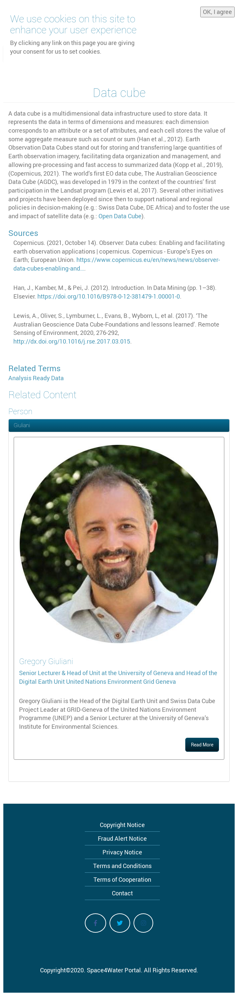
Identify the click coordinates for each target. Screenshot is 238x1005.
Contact (122, 893)
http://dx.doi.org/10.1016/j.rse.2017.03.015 (71, 341)
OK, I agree (217, 9)
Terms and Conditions (122, 866)
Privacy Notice (122, 852)
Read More (202, 744)
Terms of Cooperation (122, 879)
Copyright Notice (122, 825)
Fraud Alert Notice (122, 838)
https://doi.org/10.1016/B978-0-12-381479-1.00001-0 (108, 296)
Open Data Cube (120, 216)
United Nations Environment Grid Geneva (121, 681)
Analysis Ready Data (36, 378)
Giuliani (22, 425)
